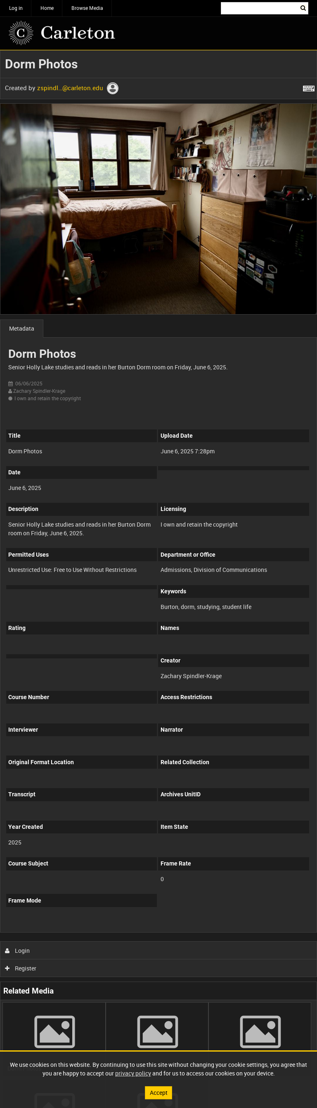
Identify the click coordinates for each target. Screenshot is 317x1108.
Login (17, 950)
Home (47, 8)
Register (21, 968)
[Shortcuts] (309, 87)
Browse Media (87, 8)
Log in (16, 8)
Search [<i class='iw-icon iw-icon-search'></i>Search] (303, 7)
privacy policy (133, 1073)
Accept (159, 1092)
